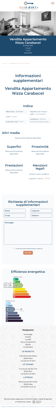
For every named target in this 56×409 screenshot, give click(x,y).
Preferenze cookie (23, 402)
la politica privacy (30, 248)
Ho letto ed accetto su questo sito (29, 248)
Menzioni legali (31, 399)
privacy (37, 406)
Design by (36, 401)
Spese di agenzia (45, 399)
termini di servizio (45, 406)
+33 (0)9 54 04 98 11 (28, 374)
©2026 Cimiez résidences (13, 399)
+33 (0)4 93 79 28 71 (28, 361)
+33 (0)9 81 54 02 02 (28, 387)
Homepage (4, 63)
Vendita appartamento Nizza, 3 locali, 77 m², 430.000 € (19, 63)
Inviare (28, 252)
